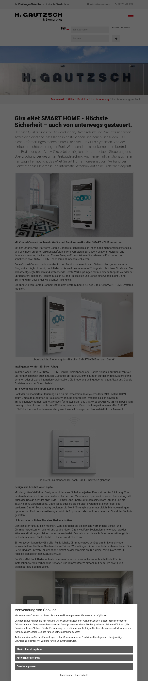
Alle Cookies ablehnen (28, 657)
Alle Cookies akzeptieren (29, 649)
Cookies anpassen (26, 666)
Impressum (66, 675)
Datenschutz (81, 675)
